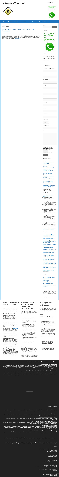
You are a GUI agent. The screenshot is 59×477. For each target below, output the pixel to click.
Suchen (44, 25)
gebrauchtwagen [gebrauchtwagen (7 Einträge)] (48, 237)
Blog (29, 21)
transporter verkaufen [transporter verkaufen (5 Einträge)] (46, 263)
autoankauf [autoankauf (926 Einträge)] (50, 232)
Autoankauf (10, 21)
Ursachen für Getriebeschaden (48, 162)
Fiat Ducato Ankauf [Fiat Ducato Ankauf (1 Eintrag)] (53, 276)
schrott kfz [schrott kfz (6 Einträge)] (54, 254)
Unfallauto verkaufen (53, 470)
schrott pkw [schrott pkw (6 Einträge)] (52, 258)
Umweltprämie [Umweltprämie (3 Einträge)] (50, 263)
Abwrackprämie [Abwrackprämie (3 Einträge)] (45, 232)
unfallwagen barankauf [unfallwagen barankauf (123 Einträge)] (48, 267)
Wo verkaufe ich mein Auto (48, 178)
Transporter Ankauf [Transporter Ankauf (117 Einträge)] (47, 282)
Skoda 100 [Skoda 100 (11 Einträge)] (44, 262)
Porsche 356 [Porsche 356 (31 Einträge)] (45, 250)
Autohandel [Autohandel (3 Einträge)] (54, 234)
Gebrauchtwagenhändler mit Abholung (50, 459)
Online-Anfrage (46, 193)
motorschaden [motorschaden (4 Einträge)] (51, 240)
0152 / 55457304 (49, 192)
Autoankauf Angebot (49, 429)
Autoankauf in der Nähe (47, 170)
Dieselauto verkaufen (47, 166)
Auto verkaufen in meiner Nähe (49, 165)
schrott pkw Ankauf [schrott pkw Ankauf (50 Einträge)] (47, 259)
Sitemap (55, 469)
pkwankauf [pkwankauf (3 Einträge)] (46, 248)
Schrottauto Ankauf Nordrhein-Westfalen (50, 465)
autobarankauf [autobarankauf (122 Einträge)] (46, 234)
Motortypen (55, 467)
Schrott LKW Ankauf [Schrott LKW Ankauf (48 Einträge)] (50, 256)
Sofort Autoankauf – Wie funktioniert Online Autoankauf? (47, 466)
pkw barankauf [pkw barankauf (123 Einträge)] (51, 248)
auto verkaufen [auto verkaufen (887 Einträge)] (48, 236)
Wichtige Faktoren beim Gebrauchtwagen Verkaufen (48, 446)
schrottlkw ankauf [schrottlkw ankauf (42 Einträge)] (46, 258)
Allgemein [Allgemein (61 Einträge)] (45, 274)
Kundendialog (34, 21)
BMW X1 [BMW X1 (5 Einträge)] (54, 236)
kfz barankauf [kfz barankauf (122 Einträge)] (46, 240)
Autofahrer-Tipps (46, 160)
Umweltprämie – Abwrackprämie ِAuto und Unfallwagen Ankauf (46, 464)
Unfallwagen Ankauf (53, 474)
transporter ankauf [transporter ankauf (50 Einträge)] (50, 262)
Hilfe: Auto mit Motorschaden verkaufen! (50, 471)
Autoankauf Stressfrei (13, 3)
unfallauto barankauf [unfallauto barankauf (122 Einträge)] (48, 265)
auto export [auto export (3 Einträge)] (51, 234)
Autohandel (45, 163)
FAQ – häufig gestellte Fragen (43, 21)
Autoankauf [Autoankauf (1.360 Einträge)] (51, 275)
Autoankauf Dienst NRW (47, 169)
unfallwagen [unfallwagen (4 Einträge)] (47, 266)
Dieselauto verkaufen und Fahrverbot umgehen (49, 462)
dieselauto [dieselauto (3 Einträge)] (44, 237)
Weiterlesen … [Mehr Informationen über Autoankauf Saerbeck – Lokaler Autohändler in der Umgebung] (17, 38)
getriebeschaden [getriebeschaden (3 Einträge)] (54, 238)
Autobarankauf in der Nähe (48, 167)
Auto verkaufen (16, 21)
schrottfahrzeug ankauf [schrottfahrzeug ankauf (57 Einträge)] (48, 254)
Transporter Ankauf (24, 21)
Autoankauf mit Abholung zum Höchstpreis (50, 460)
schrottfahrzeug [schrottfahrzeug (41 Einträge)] (51, 252)
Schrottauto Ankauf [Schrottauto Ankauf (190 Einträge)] (48, 281)
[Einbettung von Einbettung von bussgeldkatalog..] (29, 389)
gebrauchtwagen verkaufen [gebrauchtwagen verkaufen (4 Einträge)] (48, 238)
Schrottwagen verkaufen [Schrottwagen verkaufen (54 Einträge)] (51, 260)
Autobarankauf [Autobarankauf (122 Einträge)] (46, 276)
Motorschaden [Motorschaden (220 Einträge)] (47, 279)
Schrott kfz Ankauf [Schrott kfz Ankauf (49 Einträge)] (47, 255)
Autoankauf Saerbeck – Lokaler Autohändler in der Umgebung (18, 30)
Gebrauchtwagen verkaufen (48, 172)
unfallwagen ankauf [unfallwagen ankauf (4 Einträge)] (51, 266)
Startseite (49, 2)
